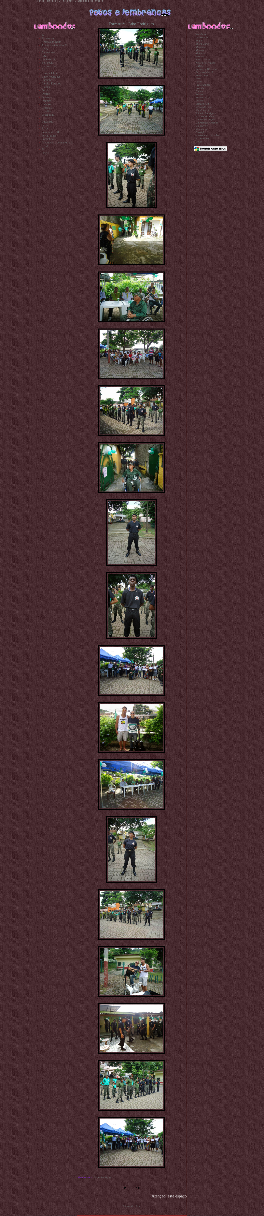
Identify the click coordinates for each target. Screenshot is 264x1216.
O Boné (199, 65)
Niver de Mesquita (205, 62)
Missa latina (202, 43)
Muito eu (200, 53)
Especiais (47, 107)
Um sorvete (202, 125)
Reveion (200, 94)
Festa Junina (49, 135)
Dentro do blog (131, 1206)
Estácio (46, 118)
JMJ (44, 149)
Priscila (200, 87)
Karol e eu (201, 34)
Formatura (48, 138)
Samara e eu (202, 103)
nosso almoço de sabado (208, 135)
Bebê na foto (49, 59)
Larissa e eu (202, 37)
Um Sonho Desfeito (206, 119)
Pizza (198, 78)
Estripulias (48, 114)
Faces (45, 125)
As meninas (48, 52)
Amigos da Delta (51, 41)
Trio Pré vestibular (205, 116)
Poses (199, 81)
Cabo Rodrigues (51, 76)
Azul (44, 55)
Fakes (45, 128)
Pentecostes (202, 75)
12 (43, 34)
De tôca (46, 90)
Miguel (199, 40)
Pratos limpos (203, 84)
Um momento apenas (207, 122)
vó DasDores (202, 138)
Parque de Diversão (206, 68)
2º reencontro (49, 38)
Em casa (46, 104)
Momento (200, 46)
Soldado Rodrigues (206, 113)
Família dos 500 (51, 132)
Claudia (46, 86)
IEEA (45, 145)
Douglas (46, 100)
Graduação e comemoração (57, 142)
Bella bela (47, 62)
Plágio (45, 152)
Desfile (46, 93)
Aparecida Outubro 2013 (56, 45)
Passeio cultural (204, 72)
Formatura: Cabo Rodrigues (131, 24)
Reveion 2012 (203, 97)
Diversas (47, 97)
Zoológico (201, 132)
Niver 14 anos (203, 59)
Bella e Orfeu (49, 66)
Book (45, 69)
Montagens (201, 50)
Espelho (46, 111)
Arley (45, 48)
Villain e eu (201, 128)
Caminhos (47, 79)
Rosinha (200, 100)
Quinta (199, 91)
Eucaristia (47, 121)
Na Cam (200, 56)
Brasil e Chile (50, 73)
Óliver (199, 141)
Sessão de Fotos (204, 106)
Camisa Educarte (51, 83)
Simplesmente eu (204, 110)
